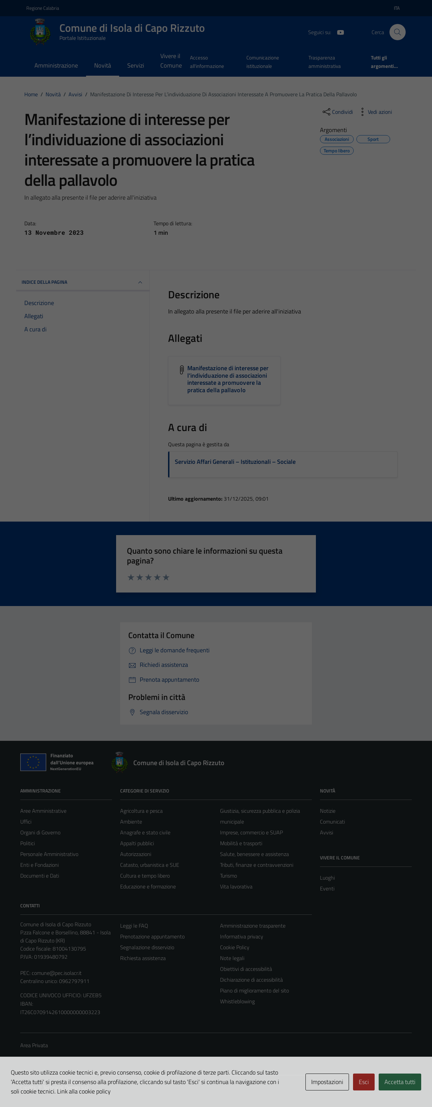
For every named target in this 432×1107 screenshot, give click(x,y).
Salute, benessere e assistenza (254, 854)
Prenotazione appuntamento (152, 936)
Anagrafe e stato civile (145, 832)
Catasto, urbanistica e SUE (149, 865)
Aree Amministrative (43, 811)
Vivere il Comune (171, 60)
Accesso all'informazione (207, 62)
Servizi (135, 65)
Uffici (25, 821)
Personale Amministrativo (49, 854)
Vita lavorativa (236, 886)
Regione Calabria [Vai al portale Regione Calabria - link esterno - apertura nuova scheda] (42, 7)
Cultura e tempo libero (145, 876)
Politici (27, 843)
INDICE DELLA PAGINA (83, 282)
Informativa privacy (241, 936)
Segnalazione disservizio (147, 947)
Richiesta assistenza (143, 958)
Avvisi (326, 832)
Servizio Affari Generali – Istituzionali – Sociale (235, 461)
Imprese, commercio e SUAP (251, 832)
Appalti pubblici (137, 843)
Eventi (327, 888)
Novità (102, 65)
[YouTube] (338, 32)
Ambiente (131, 821)
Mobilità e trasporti (241, 843)
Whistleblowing (237, 1001)
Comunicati (332, 821)
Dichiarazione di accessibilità (251, 980)
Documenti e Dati (39, 876)
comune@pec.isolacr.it (57, 973)
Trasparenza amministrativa (324, 62)
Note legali (232, 958)
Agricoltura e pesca (141, 811)
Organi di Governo (40, 832)
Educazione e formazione (148, 886)
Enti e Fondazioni (39, 865)
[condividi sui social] (337, 111)
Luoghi (327, 878)
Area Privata (34, 1045)
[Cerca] (397, 32)
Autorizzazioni (135, 854)
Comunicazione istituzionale (262, 62)
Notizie (327, 811)
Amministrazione (56, 65)
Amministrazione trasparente (253, 926)
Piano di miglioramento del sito (254, 990)
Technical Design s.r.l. (66, 1087)
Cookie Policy (234, 947)
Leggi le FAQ (134, 926)
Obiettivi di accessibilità (246, 969)
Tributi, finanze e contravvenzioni (256, 865)
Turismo (228, 876)
